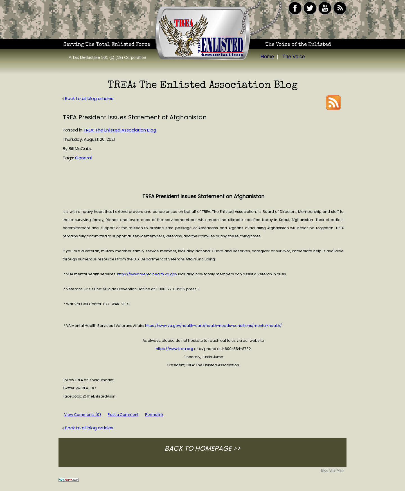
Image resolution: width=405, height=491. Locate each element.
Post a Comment (123, 414)
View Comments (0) (82, 414)
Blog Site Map (332, 470)
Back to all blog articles (87, 98)
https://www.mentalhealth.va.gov (147, 274)
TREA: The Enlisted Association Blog (120, 130)
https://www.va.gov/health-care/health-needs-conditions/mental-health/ (213, 325)
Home (267, 56)
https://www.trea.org (174, 348)
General (83, 158)
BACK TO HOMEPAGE (198, 448)
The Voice (293, 56)
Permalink (154, 414)
